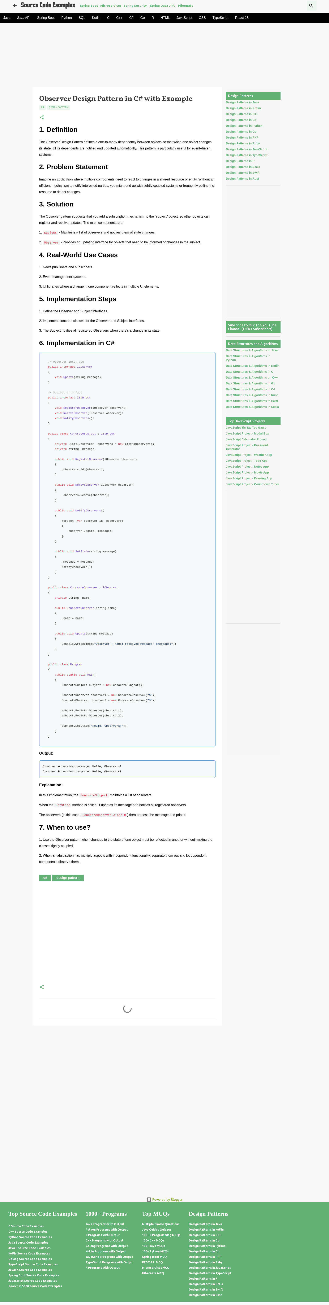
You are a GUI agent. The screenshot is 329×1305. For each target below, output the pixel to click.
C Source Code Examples (26, 1226)
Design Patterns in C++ (242, 114)
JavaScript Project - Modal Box (247, 433)
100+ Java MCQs (153, 1246)
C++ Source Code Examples (27, 1231)
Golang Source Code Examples (30, 1259)
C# (131, 17)
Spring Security (135, 5)
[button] (41, 118)
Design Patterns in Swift (243, 172)
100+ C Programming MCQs (161, 1235)
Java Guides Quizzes (156, 1229)
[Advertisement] (150, 56)
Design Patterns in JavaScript (247, 149)
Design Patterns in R (240, 161)
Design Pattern (58, 107)
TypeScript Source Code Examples (33, 1264)
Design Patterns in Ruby (243, 143)
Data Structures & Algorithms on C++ (252, 377)
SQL (81, 17)
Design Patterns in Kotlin (243, 108)
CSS (202, 17)
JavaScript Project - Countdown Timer (252, 484)
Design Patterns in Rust (242, 178)
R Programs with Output (103, 1267)
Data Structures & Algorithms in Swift (252, 401)
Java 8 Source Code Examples (29, 1248)
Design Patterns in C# (241, 120)
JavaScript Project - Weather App (249, 455)
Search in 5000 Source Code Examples (35, 1286)
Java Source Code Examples (28, 1242)
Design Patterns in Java (242, 102)
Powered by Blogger (164, 1199)
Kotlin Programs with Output (106, 1251)
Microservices (110, 5)
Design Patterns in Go (241, 131)
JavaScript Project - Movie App (247, 472)
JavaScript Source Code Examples (32, 1280)
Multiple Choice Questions (160, 1224)
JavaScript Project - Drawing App (249, 478)
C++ (119, 17)
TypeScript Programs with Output (110, 1262)
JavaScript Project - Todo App (247, 460)
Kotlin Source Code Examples (29, 1253)
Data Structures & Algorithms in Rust (252, 395)
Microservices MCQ (156, 1267)
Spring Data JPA (162, 5)
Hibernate (185, 5)
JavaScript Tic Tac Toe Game (246, 427)
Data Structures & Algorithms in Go (250, 383)
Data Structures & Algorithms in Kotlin (252, 365)
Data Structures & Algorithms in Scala (252, 407)
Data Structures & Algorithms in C (249, 371)
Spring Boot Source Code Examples (33, 1275)
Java (6, 17)
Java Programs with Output (105, 1224)
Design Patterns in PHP (242, 137)
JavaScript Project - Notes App (247, 466)
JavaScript (184, 17)
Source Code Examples (48, 5)
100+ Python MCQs (155, 1251)
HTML (165, 17)
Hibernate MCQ (153, 1273)
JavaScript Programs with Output (109, 1256)
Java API (23, 17)
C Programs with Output (103, 1235)
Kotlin (96, 17)
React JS (242, 17)
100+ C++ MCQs (153, 1240)
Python (66, 17)
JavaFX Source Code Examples (30, 1269)
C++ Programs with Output (104, 1240)
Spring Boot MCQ (154, 1256)
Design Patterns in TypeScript (247, 155)
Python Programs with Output (107, 1229)
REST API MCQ (152, 1262)
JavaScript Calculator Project (246, 439)
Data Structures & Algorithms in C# (250, 389)
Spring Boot (89, 5)
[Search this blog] (295, 6)
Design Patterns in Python (244, 125)
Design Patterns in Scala (243, 167)
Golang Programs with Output (107, 1246)
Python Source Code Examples (30, 1237)
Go (142, 17)
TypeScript (220, 17)
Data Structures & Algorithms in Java (252, 350)
